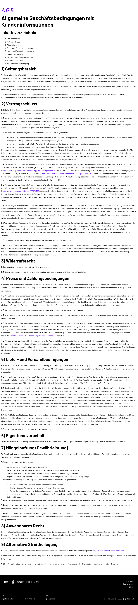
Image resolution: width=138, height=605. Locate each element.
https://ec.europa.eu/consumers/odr (108, 550)
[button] (137, 2)
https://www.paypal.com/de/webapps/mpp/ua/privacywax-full (67, 173)
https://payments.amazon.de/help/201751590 (20, 191)
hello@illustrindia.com (21, 582)
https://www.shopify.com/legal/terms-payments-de (34, 336)
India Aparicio (12, 3)
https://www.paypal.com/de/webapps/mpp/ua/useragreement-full (29, 170)
